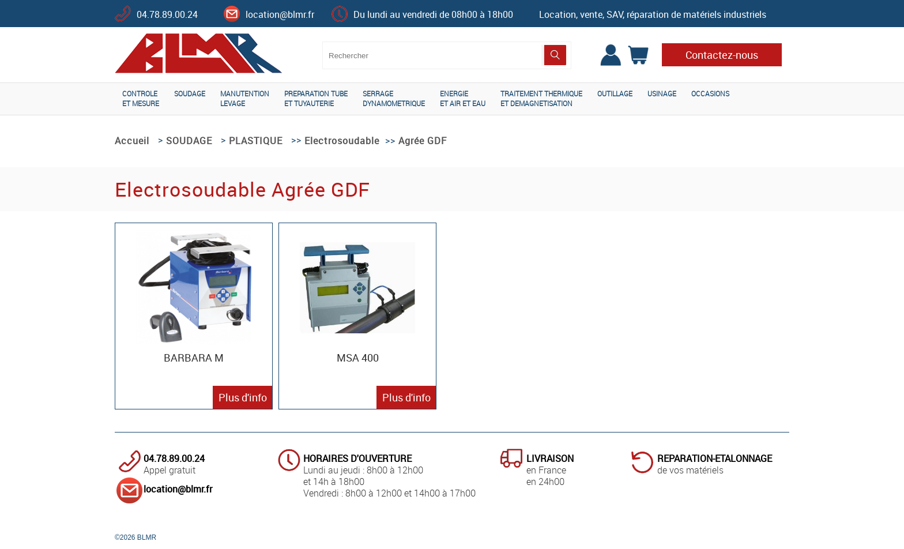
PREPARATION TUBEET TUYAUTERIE (316, 98)
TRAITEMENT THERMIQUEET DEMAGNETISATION (541, 98)
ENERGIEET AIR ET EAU (462, 98)
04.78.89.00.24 (167, 14)
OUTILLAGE (614, 93)
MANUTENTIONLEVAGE (244, 98)
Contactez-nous (721, 55)
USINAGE (661, 93)
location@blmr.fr (280, 14)
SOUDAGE (189, 93)
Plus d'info (243, 397)
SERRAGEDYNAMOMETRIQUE (394, 98)
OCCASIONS (710, 93)
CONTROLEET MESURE (140, 98)
